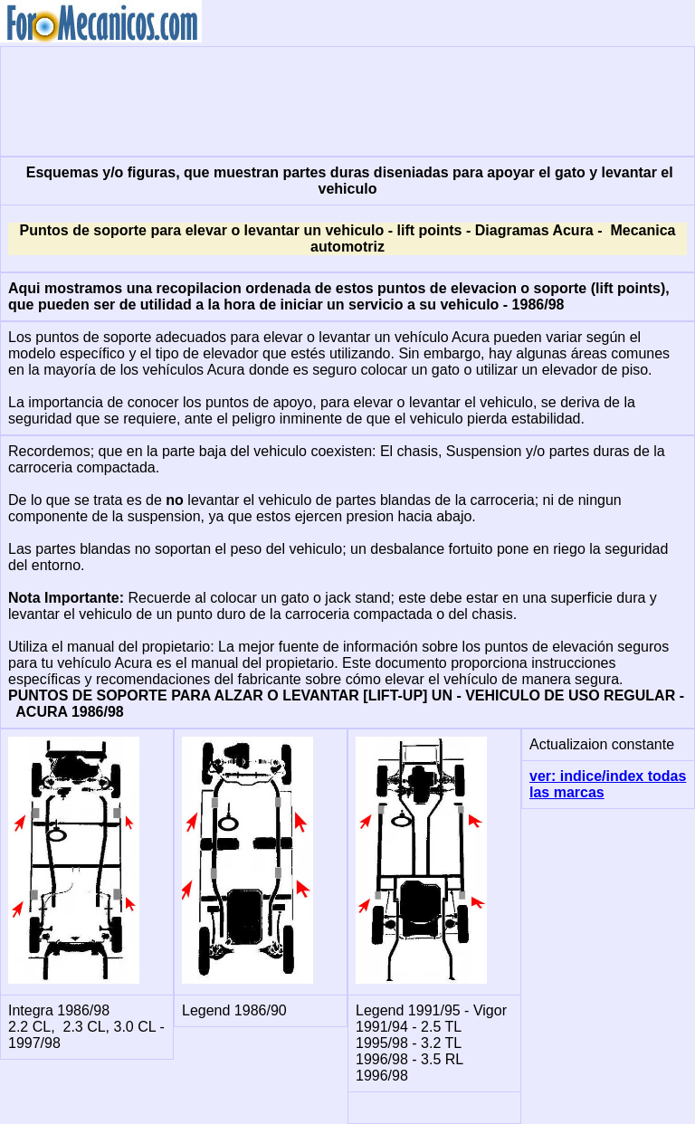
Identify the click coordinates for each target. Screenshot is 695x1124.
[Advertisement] (347, 99)
